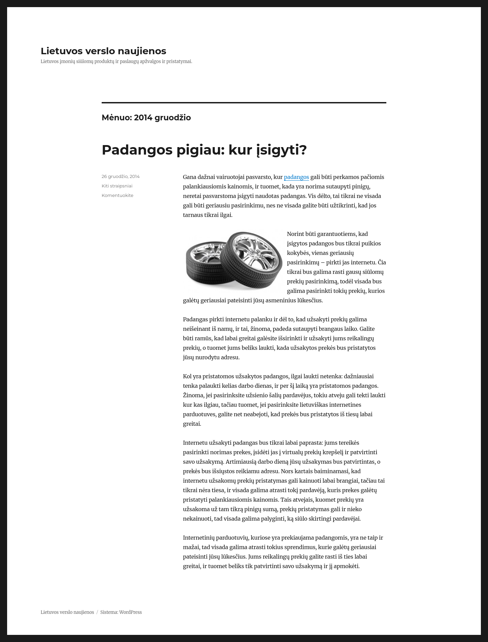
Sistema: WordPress (121, 612)
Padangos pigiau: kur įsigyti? (204, 149)
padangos (296, 177)
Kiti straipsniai (117, 185)
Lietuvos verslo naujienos (103, 51)
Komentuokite (118, 195)
